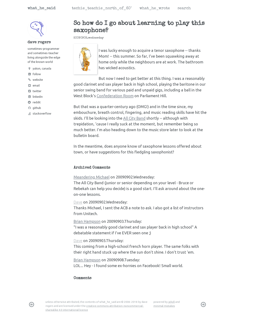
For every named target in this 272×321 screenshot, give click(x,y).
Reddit (34, 102)
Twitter (34, 91)
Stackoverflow (39, 113)
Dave (78, 202)
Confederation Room (115, 96)
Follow (34, 74)
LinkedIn (35, 96)
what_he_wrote (155, 9)
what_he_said (41, 9)
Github (34, 107)
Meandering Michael (92, 177)
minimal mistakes (164, 305)
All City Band (134, 118)
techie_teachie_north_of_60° (102, 9)
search (184, 9)
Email (34, 85)
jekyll (171, 301)
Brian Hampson (87, 221)
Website (35, 79)
